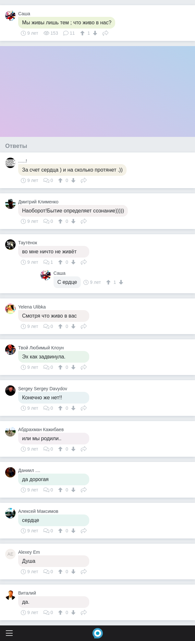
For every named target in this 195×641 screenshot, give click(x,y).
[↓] (94, 33)
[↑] (83, 33)
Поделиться (105, 32)
